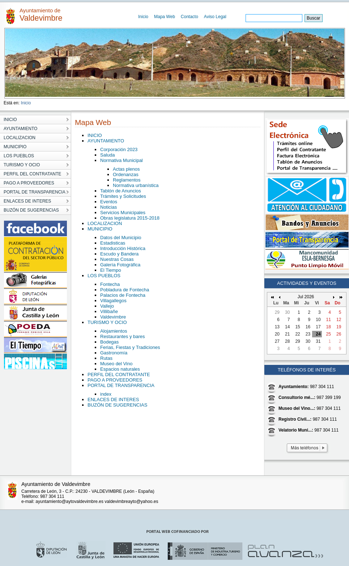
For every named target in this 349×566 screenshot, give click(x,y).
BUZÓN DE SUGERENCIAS (117, 405)
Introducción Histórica (122, 248)
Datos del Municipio (120, 237)
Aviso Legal (215, 16)
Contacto (189, 16)
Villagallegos (113, 300)
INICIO (95, 135)
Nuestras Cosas (116, 259)
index (105, 394)
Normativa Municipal (121, 160)
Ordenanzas (126, 174)
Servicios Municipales (122, 212)
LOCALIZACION (105, 223)
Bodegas (109, 342)
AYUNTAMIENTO (106, 140)
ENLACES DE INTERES (113, 399)
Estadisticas (112, 243)
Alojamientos (113, 331)
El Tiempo (110, 270)
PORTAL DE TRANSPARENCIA (121, 385)
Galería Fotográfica (120, 264)
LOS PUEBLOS (104, 275)
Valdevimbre (113, 317)
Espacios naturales (120, 369)
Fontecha (110, 284)
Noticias (108, 207)
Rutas (106, 358)
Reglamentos (127, 180)
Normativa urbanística (135, 185)
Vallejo (107, 306)
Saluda (107, 155)
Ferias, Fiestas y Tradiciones (130, 347)
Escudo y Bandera (119, 254)
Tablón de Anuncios (120, 190)
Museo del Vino (116, 363)
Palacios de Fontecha (122, 295)
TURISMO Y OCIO (107, 322)
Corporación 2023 (118, 149)
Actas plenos (126, 169)
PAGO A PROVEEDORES (115, 380)
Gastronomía (113, 352)
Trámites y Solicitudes (123, 196)
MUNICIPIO (100, 229)
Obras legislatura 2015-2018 (129, 218)
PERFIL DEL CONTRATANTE (119, 374)
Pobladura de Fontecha (124, 289)
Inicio (143, 16)
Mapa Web (164, 16)
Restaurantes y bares (122, 336)
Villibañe (109, 311)
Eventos (108, 201)
